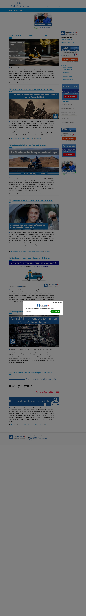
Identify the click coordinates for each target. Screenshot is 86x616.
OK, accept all (55, 311)
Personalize (28, 311)
